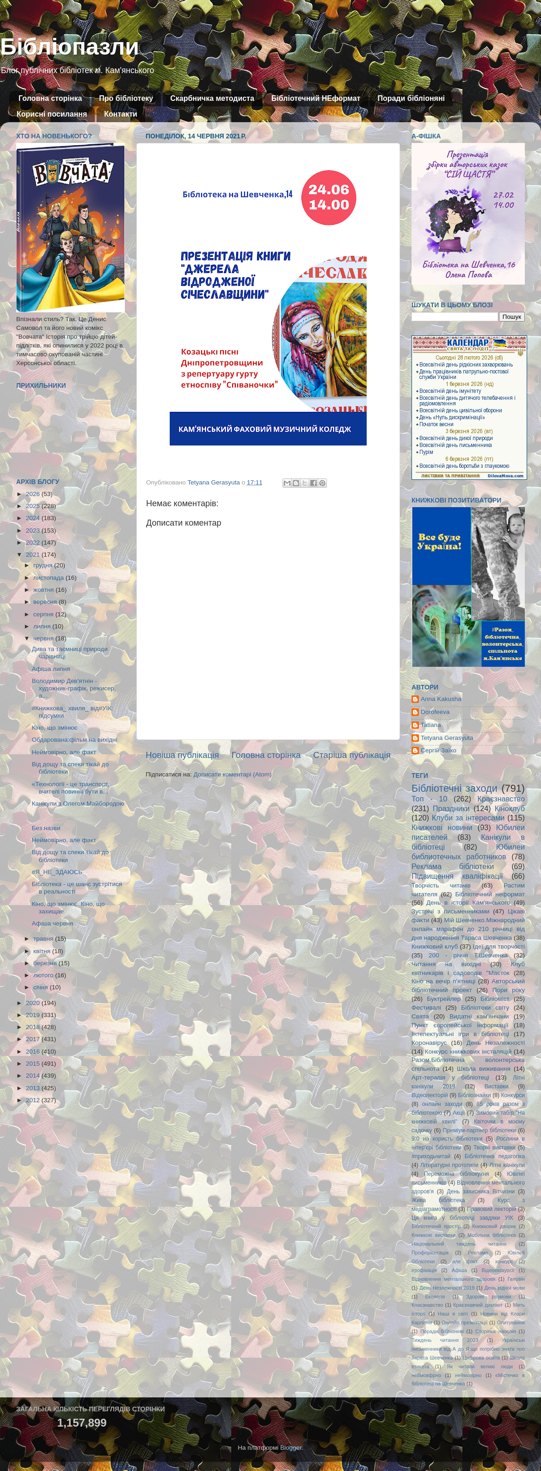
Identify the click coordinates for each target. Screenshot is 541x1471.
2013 (34, 1088)
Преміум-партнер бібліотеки (479, 1130)
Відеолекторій (430, 1095)
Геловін (516, 1279)
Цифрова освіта (481, 1357)
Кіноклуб (510, 808)
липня (42, 626)
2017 (34, 1039)
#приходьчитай (431, 1156)
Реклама (478, 1252)
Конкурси (513, 1095)
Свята (420, 1016)
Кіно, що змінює (54, 727)
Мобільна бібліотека (491, 1235)
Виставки (497, 1086)
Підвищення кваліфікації (457, 876)
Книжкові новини (442, 827)
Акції (459, 1113)
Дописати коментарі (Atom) (232, 774)
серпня (44, 614)
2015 (34, 1063)
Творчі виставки (494, 1147)
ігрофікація (424, 1270)
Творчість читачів (441, 885)
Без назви (46, 828)
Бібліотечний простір (436, 1226)
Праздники (451, 808)
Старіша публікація (352, 755)
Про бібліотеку (126, 98)
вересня (46, 601)
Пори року (508, 990)
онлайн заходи (442, 1104)
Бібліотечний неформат (490, 894)
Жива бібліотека (438, 1200)
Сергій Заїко (438, 750)
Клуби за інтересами (468, 817)
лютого (44, 975)
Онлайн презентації (464, 1322)
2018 (34, 1027)
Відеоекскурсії (498, 1270)
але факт (465, 1261)
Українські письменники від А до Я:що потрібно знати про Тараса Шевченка (468, 1348)
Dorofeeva (435, 711)
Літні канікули (507, 1165)
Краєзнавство (501, 798)
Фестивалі (426, 1007)
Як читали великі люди (480, 1366)
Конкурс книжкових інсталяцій (468, 1051)
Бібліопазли (69, 47)
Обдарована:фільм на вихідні (74, 739)
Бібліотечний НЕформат (316, 98)
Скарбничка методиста (212, 98)
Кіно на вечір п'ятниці (443, 981)
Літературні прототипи (449, 1165)
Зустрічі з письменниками (450, 911)
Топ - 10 (429, 798)
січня (41, 987)
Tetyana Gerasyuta (447, 737)
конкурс (504, 1261)
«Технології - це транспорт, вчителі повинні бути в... (71, 788)
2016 (34, 1051)
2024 (34, 518)
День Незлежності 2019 (446, 1288)
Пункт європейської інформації (460, 1025)
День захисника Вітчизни (481, 1191)
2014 (34, 1075)
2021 (34, 554)
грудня (43, 565)
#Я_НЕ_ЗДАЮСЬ (57, 872)
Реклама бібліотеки (453, 866)
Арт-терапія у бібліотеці (450, 1077)
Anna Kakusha (441, 698)
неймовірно (468, 1375)
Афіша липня (51, 668)
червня (44, 638)
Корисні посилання (52, 114)
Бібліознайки (474, 1095)
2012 (34, 1100)
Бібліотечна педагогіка (495, 1156)
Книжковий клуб (435, 946)
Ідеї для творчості (499, 946)
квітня (42, 951)
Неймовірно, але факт (64, 752)
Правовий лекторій (491, 1209)
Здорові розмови (488, 1296)
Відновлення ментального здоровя (453, 1279)
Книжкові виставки (433, 1235)
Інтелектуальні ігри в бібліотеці (460, 1033)
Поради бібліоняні (411, 98)
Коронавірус (429, 1042)
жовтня (44, 589)
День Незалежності (496, 1042)
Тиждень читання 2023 (445, 1340)
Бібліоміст (495, 998)
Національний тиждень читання (459, 1244)
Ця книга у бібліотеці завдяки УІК (462, 1218)
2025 (34, 506)
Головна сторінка (50, 98)
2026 (34, 493)
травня (44, 938)
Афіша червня (52, 923)
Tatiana (431, 724)
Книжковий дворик (494, 1226)
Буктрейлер (444, 998)
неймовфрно (426, 1375)
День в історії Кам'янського (468, 902)
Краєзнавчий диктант (478, 1305)
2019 (34, 1015)
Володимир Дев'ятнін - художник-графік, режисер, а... (74, 688)
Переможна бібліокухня (456, 1174)
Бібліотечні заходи (455, 788)
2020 (34, 1002)
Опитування (511, 1322)
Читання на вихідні (446, 964)
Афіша (459, 1270)
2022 (34, 542)
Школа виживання (483, 1068)
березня (46, 963)
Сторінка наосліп (495, 1331)
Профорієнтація (430, 1252)
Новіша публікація (182, 755)
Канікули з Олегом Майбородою (78, 803)
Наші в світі (453, 1313)
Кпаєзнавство (427, 1305)
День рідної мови (504, 1288)
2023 (34, 530)
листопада (49, 577)
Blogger (290, 1447)
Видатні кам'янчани (479, 1016)
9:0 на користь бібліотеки (447, 1139)
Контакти (120, 114)
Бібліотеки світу (485, 1007)
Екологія (435, 1296)
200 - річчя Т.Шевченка (468, 955)
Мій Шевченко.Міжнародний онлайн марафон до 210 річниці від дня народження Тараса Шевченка (468, 929)
